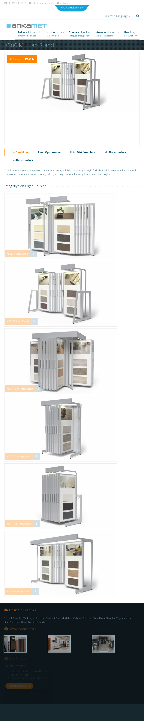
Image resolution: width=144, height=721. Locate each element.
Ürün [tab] (18, 151)
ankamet (64, 2)
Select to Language (116, 15)
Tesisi (55, 33)
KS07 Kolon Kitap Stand (18, 387)
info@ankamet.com (41, 2)
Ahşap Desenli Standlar (33, 622)
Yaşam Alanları (124, 618)
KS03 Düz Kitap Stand (17, 523)
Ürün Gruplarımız (72, 5)
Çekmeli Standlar (82, 618)
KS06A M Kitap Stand (16, 590)
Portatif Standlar (13, 618)
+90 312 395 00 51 (15, 2)
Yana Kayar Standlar (104, 618)
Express (107, 33)
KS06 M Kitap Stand (16, 320)
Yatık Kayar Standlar (34, 618)
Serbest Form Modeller (59, 618)
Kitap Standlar (11, 622)
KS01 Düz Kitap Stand (17, 455)
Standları (80, 33)
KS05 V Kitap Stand (15, 252)
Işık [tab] (115, 151)
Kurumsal (30, 33)
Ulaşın (130, 33)
